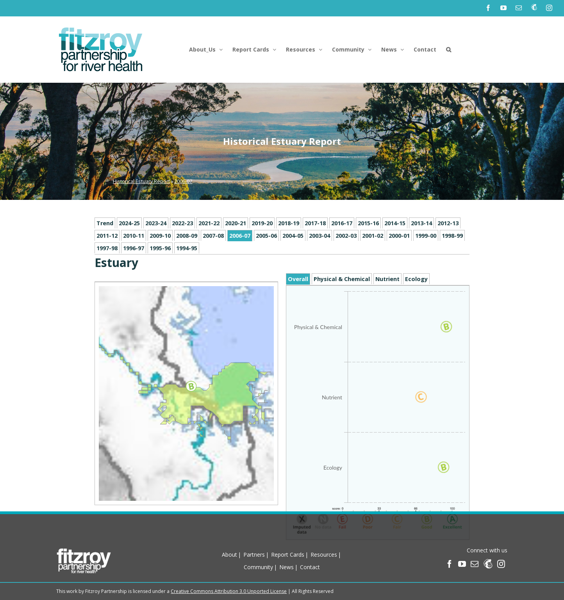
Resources (324, 554)
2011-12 (107, 235)
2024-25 (129, 223)
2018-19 (288, 223)
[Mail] (474, 564)
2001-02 (372, 235)
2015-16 (368, 223)
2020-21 (235, 223)
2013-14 (421, 223)
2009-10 (160, 235)
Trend (104, 223)
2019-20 (262, 223)
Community (258, 567)
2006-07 (183, 181)
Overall (298, 279)
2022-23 (182, 223)
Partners (254, 554)
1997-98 (107, 248)
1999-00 (425, 235)
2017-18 (315, 223)
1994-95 (186, 248)
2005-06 (266, 235)
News (286, 567)
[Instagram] (501, 564)
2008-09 (186, 235)
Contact (310, 567)
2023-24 (155, 223)
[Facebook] (449, 564)
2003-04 (319, 235)
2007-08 (213, 235)
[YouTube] (462, 564)
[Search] (448, 49)
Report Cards (287, 554)
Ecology (416, 279)
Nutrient (387, 279)
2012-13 (448, 223)
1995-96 (160, 248)
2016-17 (341, 223)
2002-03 (346, 235)
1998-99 (452, 235)
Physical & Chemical (342, 279)
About (229, 554)
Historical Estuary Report (141, 181)
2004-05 (292, 235)
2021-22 (209, 223)
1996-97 (133, 248)
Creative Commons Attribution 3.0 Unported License (229, 591)
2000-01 (399, 235)
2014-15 (394, 223)
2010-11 (133, 235)
